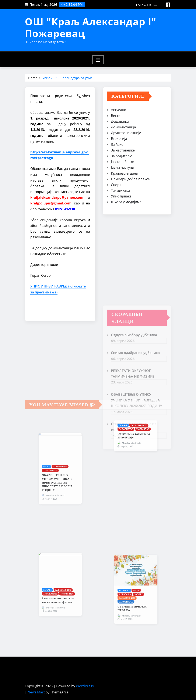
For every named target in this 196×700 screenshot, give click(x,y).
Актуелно (118, 111)
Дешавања (120, 122)
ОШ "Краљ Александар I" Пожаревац (90, 27)
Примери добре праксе (130, 180)
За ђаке (117, 145)
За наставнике (123, 151)
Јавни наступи (122, 169)
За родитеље (121, 157)
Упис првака (121, 197)
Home (32, 78)
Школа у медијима (126, 203)
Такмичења (120, 191)
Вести (115, 117)
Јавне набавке (122, 163)
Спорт (116, 186)
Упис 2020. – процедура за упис (67, 78)
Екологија (119, 140)
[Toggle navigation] (98, 60)
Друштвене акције (126, 134)
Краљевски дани (124, 174)
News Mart (36, 692)
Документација (123, 128)
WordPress (85, 686)
